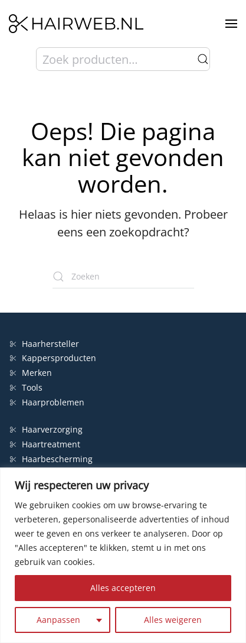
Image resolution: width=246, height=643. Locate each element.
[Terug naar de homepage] (76, 23)
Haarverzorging (46, 429)
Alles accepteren (123, 587)
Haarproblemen (47, 402)
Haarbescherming (51, 459)
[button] (231, 23)
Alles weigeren (173, 619)
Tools (26, 387)
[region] (123, 555)
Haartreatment (45, 444)
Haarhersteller (44, 343)
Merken (31, 372)
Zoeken (203, 59)
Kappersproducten (53, 357)
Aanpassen (58, 619)
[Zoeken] (123, 276)
